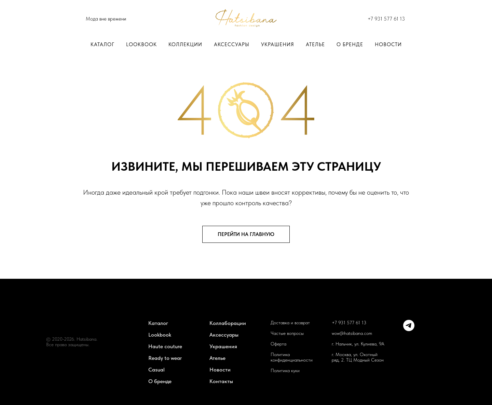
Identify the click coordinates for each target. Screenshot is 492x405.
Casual (156, 369)
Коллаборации (227, 323)
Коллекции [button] (185, 44)
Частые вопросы (287, 333)
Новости (388, 44)
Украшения (277, 44)
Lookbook (159, 334)
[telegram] (408, 329)
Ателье (315, 44)
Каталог (102, 44)
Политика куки (285, 370)
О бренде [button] (350, 44)
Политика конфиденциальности (292, 357)
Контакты (221, 381)
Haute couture (165, 346)
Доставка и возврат (290, 322)
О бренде (160, 381)
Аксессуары (231, 44)
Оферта (278, 344)
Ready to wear (165, 358)
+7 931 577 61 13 (386, 19)
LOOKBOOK (141, 44)
